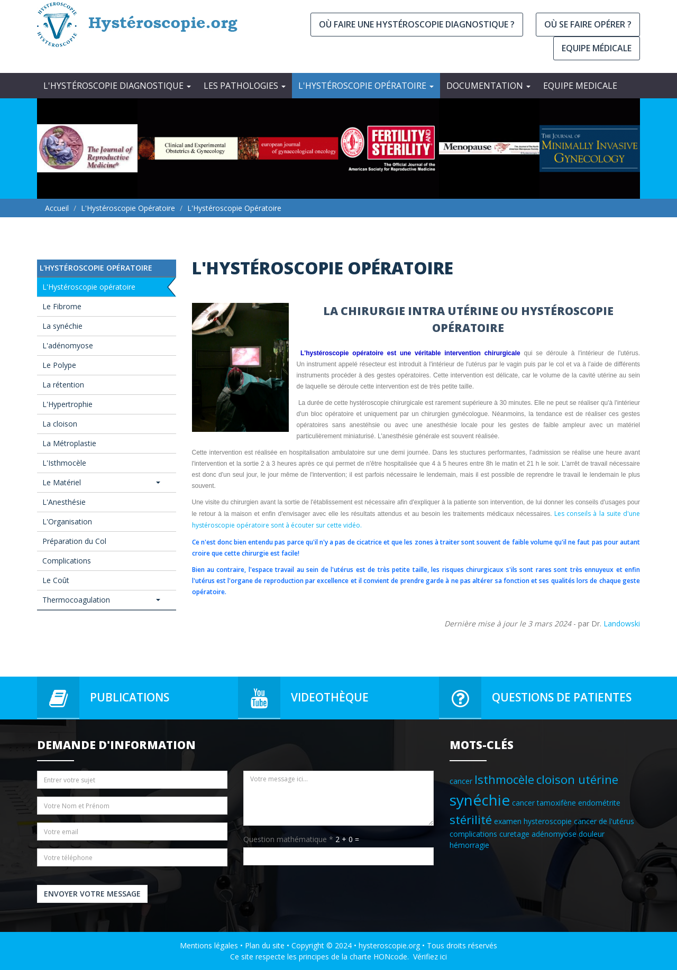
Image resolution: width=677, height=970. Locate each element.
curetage (514, 834)
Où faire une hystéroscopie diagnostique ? (417, 24)
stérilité (471, 819)
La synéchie (62, 326)
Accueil (57, 208)
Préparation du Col (74, 541)
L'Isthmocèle (64, 463)
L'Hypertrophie (67, 404)
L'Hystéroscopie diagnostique (117, 85)
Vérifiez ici (430, 956)
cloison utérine (577, 779)
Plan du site (265, 945)
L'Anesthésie (64, 502)
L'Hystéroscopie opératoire (366, 85)
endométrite (599, 803)
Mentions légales (209, 945)
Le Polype (59, 365)
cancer (461, 781)
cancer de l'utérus (604, 821)
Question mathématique (288, 839)
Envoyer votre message (92, 894)
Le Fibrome (61, 306)
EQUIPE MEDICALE (580, 85)
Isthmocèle (504, 779)
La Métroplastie (69, 443)
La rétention (63, 385)
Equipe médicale (597, 48)
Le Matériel (101, 482)
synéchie (480, 800)
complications (473, 834)
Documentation (488, 85)
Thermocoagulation (101, 600)
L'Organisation (67, 521)
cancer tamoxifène (544, 803)
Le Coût (55, 580)
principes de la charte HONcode (353, 956)
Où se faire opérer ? (588, 24)
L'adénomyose (67, 345)
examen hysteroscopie (533, 821)
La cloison (59, 424)
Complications (66, 561)
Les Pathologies (245, 85)
